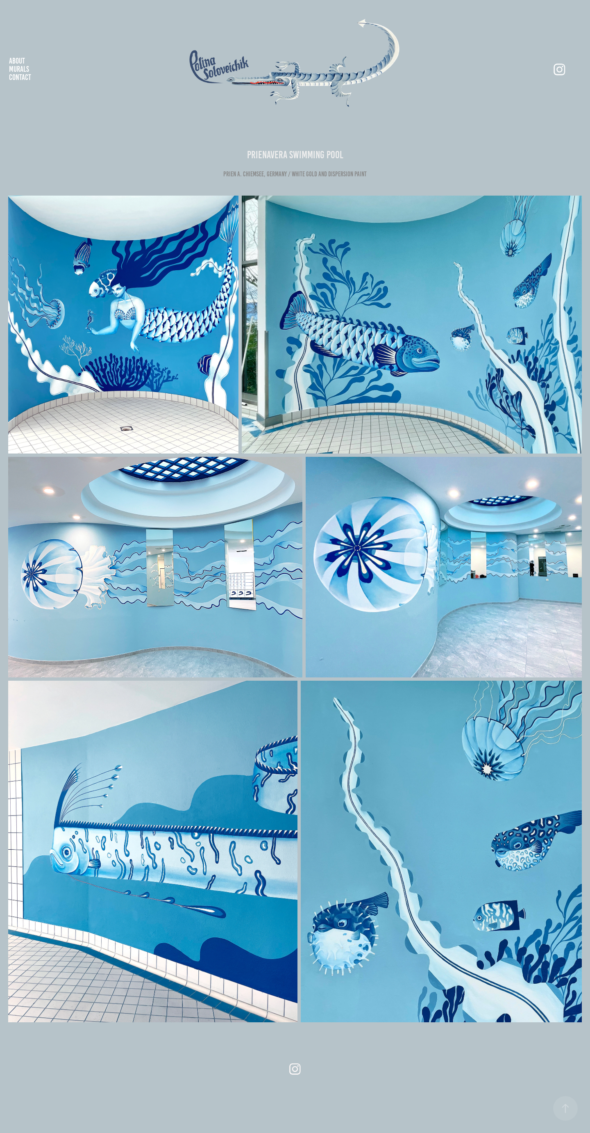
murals (19, 69)
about (17, 61)
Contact (20, 77)
